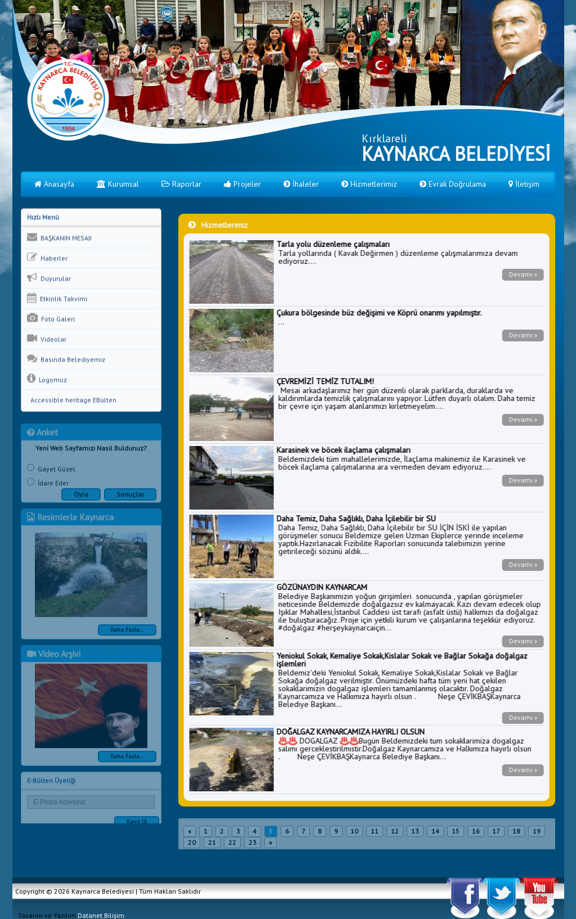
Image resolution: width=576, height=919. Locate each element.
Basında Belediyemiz (66, 359)
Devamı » (522, 274)
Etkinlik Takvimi (57, 298)
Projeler (242, 184)
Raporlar (181, 184)
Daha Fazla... (127, 633)
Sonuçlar (130, 497)
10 (354, 834)
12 (395, 834)
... (281, 322)
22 (232, 845)
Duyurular (49, 278)
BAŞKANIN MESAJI (59, 237)
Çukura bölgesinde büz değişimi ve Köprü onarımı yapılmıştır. (379, 313)
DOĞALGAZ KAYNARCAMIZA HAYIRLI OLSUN (350, 732)
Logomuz (47, 379)
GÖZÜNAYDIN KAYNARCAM (321, 587)
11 (375, 834)
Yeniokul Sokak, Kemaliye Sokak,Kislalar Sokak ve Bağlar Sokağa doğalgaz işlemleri (401, 660)
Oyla (81, 497)
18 (516, 834)
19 (537, 834)
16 (476, 834)
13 (415, 834)
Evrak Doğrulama (453, 184)
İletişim (523, 184)
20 (192, 845)
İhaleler (301, 184)
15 (456, 834)
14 (435, 834)
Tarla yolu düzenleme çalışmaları (332, 244)
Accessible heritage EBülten (71, 400)
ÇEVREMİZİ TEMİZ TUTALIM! (325, 381)
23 (252, 845)
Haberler (47, 258)
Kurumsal (118, 184)
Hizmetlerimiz (369, 184)
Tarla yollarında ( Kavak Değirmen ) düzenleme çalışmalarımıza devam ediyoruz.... (398, 257)
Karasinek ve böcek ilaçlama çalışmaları (343, 450)
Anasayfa (54, 184)
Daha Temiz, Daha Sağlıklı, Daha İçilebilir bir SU (355, 518)
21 (212, 845)
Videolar (46, 339)
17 (496, 834)
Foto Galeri (51, 318)
